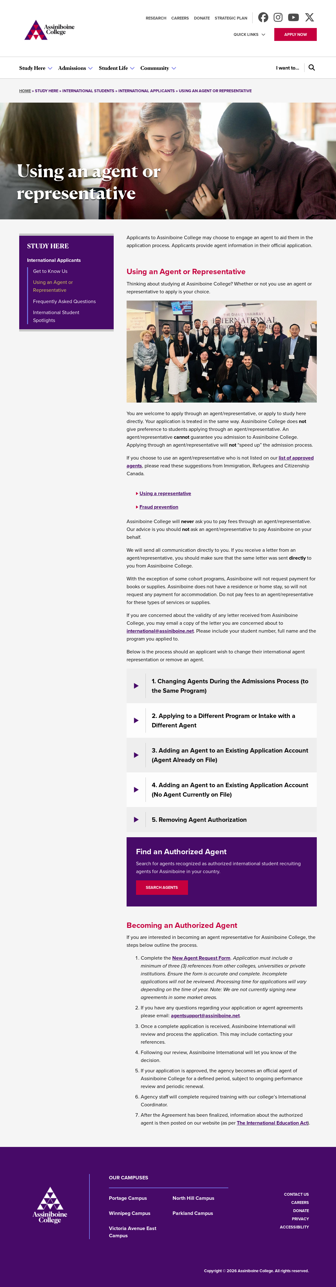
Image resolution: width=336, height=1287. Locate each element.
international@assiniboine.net (160, 631)
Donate (202, 18)
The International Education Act (272, 1122)
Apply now (295, 34)
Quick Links (246, 34)
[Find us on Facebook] (263, 19)
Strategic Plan (231, 18)
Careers (180, 18)
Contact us (296, 1194)
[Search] (310, 67)
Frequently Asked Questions (64, 301)
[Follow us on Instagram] (278, 19)
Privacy (300, 1219)
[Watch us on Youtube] (293, 19)
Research (156, 18)
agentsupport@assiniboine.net (205, 1015)
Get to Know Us (50, 271)
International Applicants (54, 260)
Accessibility (294, 1227)
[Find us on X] (310, 19)
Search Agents (162, 887)
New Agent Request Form (201, 958)
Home (25, 91)
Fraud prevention (159, 507)
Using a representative (165, 493)
